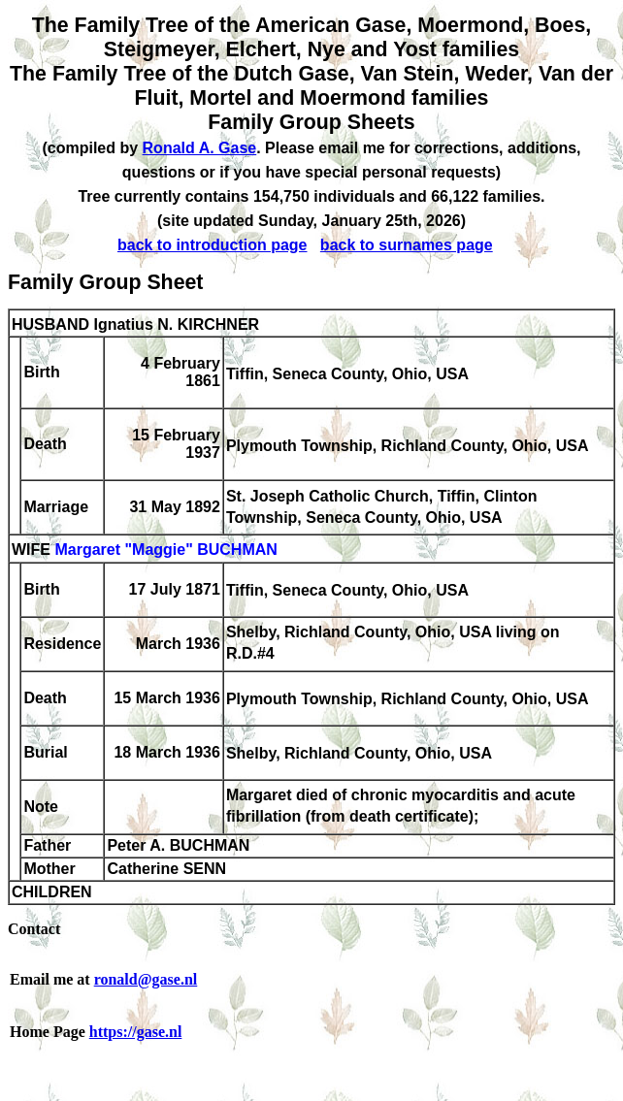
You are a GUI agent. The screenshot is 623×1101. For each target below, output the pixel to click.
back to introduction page (212, 245)
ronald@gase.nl (146, 979)
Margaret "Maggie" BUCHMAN (165, 550)
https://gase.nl (135, 1031)
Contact (34, 929)
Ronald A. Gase (200, 148)
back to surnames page (406, 245)
